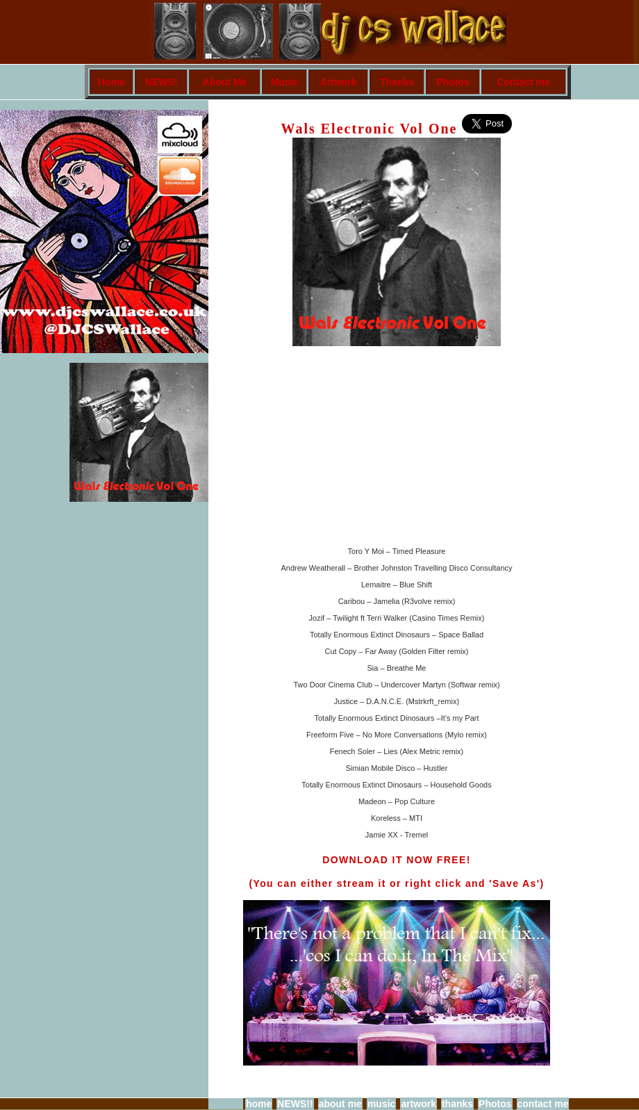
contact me (543, 1103)
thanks (457, 1103)
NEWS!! (295, 1103)
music (381, 1103)
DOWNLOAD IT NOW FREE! (396, 859)
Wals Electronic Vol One (372, 128)
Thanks (397, 82)
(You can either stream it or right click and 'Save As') (396, 883)
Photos (452, 82)
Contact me (523, 82)
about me (340, 1103)
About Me (225, 82)
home (259, 1103)
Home (111, 82)
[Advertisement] (591, 308)
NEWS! (161, 82)
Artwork (338, 82)
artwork (418, 1103)
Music (285, 82)
